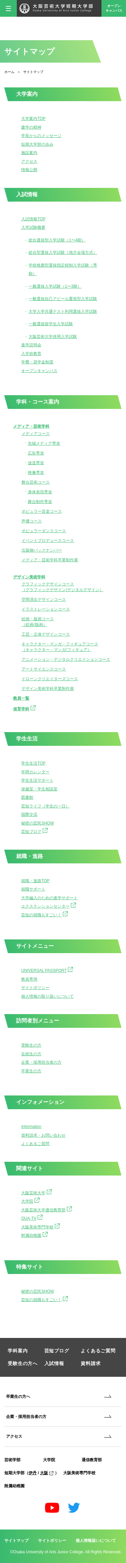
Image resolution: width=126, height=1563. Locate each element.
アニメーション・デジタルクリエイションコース (66, 659)
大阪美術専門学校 (40, 1226)
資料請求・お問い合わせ (43, 1135)
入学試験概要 (33, 227)
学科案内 (18, 1350)
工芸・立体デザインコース (46, 634)
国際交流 (29, 814)
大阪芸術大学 (36, 1192)
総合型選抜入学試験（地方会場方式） (63, 252)
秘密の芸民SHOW (37, 823)
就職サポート (33, 889)
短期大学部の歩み (37, 144)
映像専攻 (36, 472)
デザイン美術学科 (29, 577)
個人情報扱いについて (96, 1540)
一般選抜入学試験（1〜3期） (55, 286)
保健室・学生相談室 (39, 789)
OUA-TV (32, 1218)
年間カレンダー (35, 772)
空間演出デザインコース (44, 599)
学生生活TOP (33, 763)
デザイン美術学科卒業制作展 (48, 688)
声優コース (32, 521)
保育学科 (24, 708)
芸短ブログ (34, 831)
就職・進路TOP (35, 880)
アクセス (29, 161)
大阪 (46, 1473)
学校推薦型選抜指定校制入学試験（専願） (63, 269)
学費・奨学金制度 (37, 362)
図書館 (27, 797)
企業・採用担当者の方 (41, 1062)
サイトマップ (16, 1540)
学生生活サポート (37, 780)
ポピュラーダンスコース (44, 530)
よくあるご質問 (35, 1143)
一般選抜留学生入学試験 (51, 324)
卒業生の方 (31, 1071)
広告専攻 (36, 453)
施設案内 (29, 152)
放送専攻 (36, 462)
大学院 (30, 1201)
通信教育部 (92, 1460)
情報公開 (29, 169)
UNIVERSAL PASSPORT (47, 970)
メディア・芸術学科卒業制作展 (50, 560)
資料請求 (90, 1363)
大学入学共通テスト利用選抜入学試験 (63, 311)
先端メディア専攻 (44, 443)
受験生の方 (31, 1045)
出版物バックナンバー (42, 550)
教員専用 (29, 979)
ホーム (9, 72)
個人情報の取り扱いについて (47, 996)
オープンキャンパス (114, 8)
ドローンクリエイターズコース (50, 679)
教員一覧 (21, 698)
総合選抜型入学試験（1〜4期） (57, 240)
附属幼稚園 (34, 1235)
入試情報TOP (33, 219)
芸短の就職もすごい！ (44, 914)
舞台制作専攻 (40, 501)
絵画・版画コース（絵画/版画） (38, 622)
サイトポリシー (35, 987)
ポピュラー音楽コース (42, 511)
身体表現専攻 (40, 492)
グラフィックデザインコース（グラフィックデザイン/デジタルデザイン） (62, 587)
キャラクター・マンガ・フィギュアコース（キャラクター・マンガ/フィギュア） (60, 647)
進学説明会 (31, 345)
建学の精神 (31, 127)
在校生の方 (31, 1054)
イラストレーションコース (46, 609)
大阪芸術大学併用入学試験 (53, 336)
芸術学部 (12, 1460)
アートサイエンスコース (44, 669)
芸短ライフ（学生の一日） (45, 806)
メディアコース (36, 433)
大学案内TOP (33, 118)
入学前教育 (31, 353)
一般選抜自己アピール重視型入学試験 (63, 298)
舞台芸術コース (36, 482)
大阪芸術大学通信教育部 (46, 1209)
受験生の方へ (23, 1363)
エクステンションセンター (48, 906)
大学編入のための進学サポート (49, 898)
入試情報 (54, 1363)
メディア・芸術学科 (31, 426)
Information (31, 1126)
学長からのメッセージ (41, 135)
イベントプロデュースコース (48, 540)
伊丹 (33, 1473)
